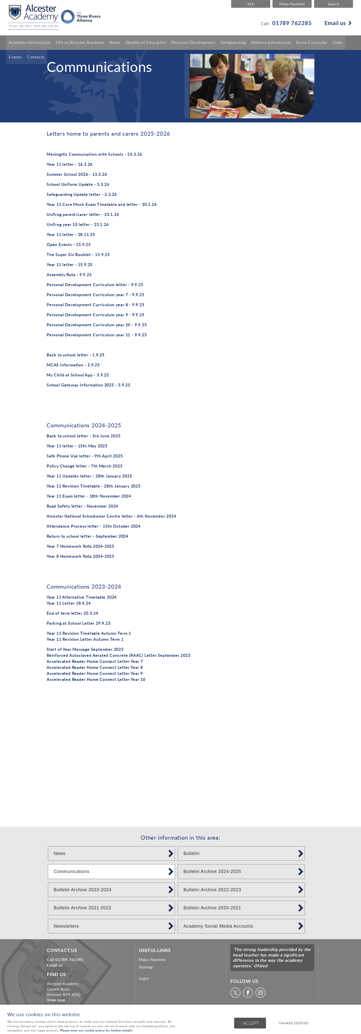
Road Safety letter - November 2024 (82, 506)
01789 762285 (292, 23)
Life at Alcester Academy (80, 42)
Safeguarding (233, 42)
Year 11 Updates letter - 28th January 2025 (89, 476)
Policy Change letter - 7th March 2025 (85, 466)
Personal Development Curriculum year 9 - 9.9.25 (95, 314)
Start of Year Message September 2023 (85, 649)
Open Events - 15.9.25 (69, 244)
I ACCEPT (250, 1023)
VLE (250, 3)
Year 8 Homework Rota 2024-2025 (80, 556)
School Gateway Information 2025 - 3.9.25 (88, 385)
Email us (335, 23)
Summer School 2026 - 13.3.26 (77, 174)
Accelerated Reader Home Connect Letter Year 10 (96, 679)
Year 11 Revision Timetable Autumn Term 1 (89, 633)
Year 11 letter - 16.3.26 (70, 164)
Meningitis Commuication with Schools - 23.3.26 (94, 154)
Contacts (36, 57)
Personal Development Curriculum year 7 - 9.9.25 (95, 294)
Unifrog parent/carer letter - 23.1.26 (83, 214)
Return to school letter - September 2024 (87, 536)
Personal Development (193, 42)
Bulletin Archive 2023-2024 (82, 889)
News (114, 42)
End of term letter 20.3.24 (72, 613)
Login (144, 978)
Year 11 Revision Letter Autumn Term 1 (85, 639)
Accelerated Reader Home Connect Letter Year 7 (95, 661)
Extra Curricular (312, 42)
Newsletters (66, 926)
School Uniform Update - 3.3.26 (78, 184)
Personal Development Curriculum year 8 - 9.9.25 (95, 304)
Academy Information (30, 42)
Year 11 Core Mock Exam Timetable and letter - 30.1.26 (101, 204)
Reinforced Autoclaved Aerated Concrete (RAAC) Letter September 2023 (119, 655)
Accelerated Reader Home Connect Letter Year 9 (95, 673)
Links (338, 42)
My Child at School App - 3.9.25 (78, 375)
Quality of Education (146, 42)
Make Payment (292, 3)
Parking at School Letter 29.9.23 (79, 623)
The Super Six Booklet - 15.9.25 (78, 254)
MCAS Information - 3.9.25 (73, 365)
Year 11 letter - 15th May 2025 (77, 446)
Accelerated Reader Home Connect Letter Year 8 (95, 667)
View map (56, 1000)
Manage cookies (294, 1023)
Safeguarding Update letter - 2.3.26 (82, 194)
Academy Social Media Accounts (218, 926)
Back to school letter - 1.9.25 (76, 355)
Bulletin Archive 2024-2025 (212, 871)
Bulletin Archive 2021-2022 (82, 907)
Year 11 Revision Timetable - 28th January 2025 (94, 486)
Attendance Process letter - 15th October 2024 (94, 526)
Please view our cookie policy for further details (96, 1030)
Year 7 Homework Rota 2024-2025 (80, 546)
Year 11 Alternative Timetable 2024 (82, 597)
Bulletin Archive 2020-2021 (212, 907)
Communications (71, 871)
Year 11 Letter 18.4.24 (69, 603)
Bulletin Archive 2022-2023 (212, 889)
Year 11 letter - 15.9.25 (70, 264)
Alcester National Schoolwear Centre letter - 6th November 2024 (111, 516)
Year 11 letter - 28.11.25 (71, 234)
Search (333, 3)
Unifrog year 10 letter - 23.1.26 (78, 224)
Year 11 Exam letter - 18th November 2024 (89, 496)
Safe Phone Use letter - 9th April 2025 (85, 456)
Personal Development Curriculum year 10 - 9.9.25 (97, 325)
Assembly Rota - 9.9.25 (69, 274)
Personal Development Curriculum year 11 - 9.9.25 (97, 335)
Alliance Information (271, 42)
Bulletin (192, 853)
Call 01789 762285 (65, 959)
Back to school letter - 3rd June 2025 (84, 436)
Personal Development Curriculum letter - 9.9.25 (95, 284)
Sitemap (146, 967)
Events (15, 57)
